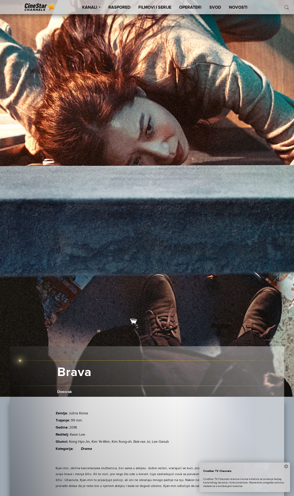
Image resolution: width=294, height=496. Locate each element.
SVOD (215, 7)
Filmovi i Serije (154, 7)
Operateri (190, 7)
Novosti (238, 7)
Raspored (119, 7)
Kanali (91, 7)
